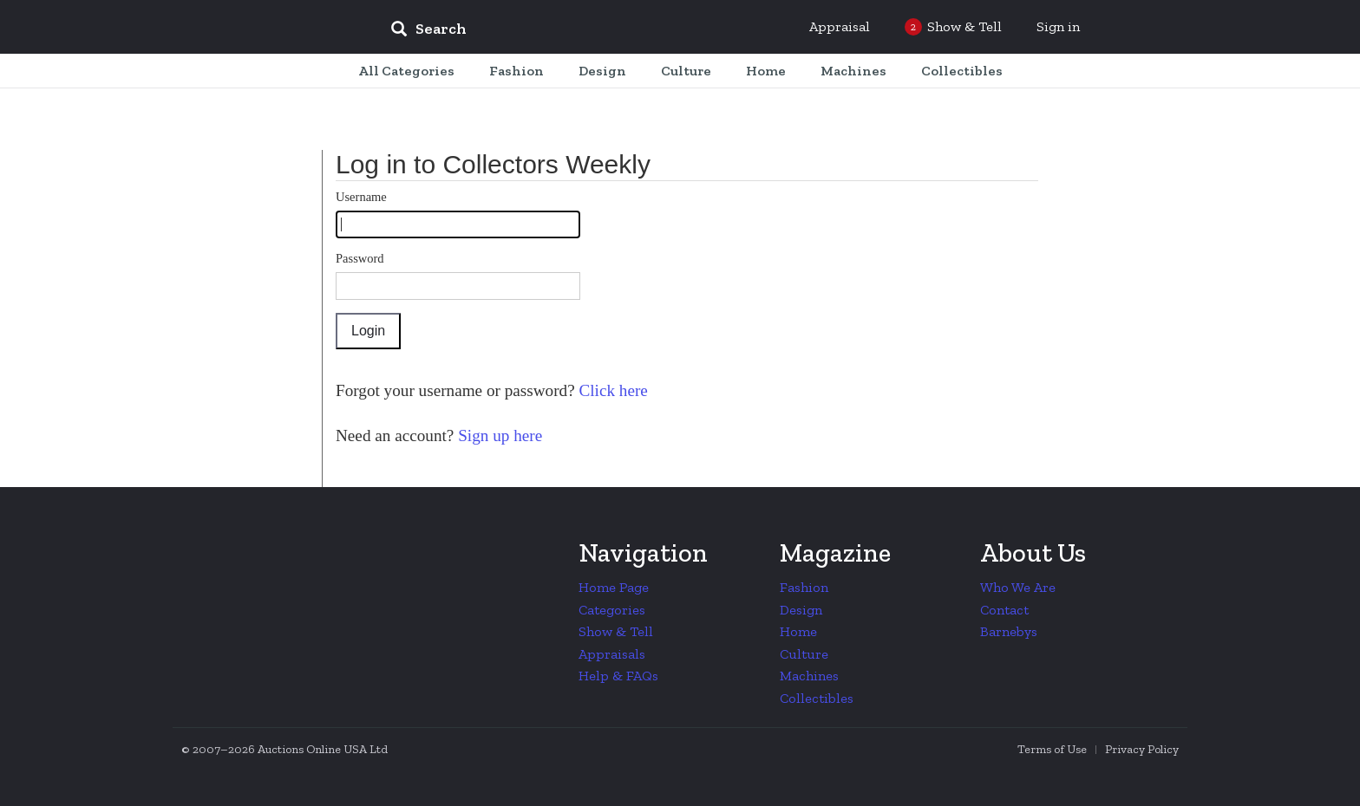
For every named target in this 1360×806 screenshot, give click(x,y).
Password (360, 258)
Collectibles (816, 698)
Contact (1004, 609)
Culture (804, 654)
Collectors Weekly (272, 28)
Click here (611, 390)
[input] (554, 31)
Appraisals (612, 654)
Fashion (804, 587)
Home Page (614, 587)
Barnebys (1008, 631)
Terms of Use (1052, 749)
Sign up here (498, 435)
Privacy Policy (1142, 749)
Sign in (1058, 26)
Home (798, 631)
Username (361, 197)
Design (801, 609)
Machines (809, 675)
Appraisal (839, 26)
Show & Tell (616, 631)
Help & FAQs (618, 675)
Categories (612, 609)
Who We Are (1018, 587)
